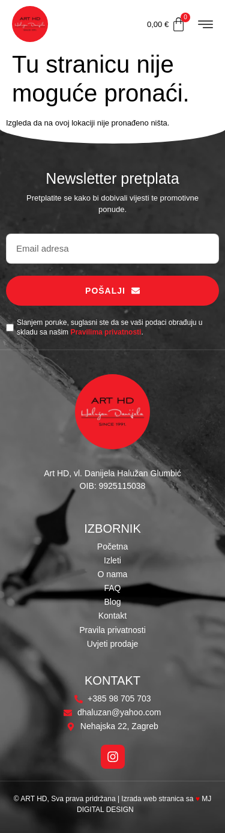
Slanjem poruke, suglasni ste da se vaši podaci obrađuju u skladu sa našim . (110, 327)
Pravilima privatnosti (105, 332)
